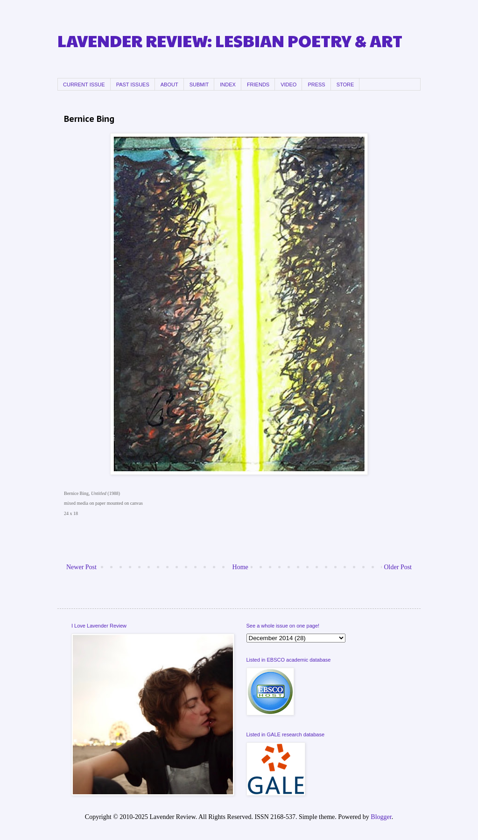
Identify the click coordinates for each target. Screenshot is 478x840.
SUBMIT (199, 84)
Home (240, 567)
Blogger (381, 816)
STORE (345, 84)
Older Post (398, 567)
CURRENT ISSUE (84, 84)
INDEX (228, 84)
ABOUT (169, 84)
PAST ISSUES (132, 84)
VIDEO (288, 84)
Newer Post (81, 567)
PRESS (316, 84)
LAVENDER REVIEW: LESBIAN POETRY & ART (229, 40)
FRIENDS (258, 84)
